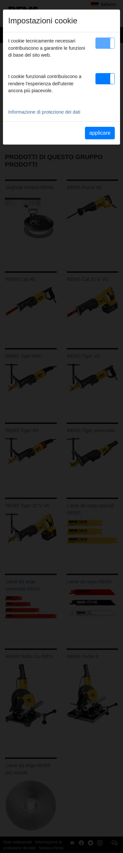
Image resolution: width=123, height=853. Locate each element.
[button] (105, 43)
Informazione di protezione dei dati (44, 112)
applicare (100, 133)
